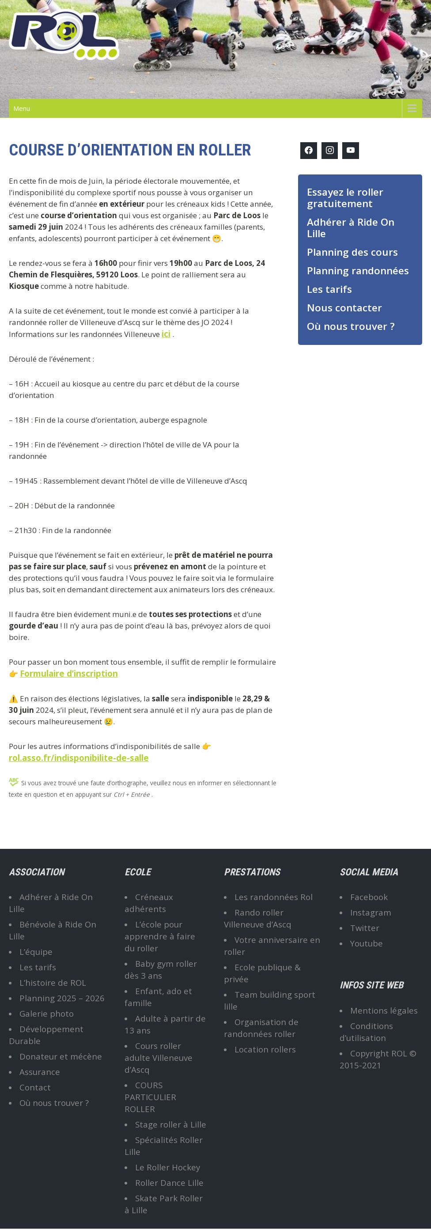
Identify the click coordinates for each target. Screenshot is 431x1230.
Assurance (39, 1071)
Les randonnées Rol (273, 896)
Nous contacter (344, 307)
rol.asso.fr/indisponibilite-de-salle (79, 757)
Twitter (364, 927)
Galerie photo (46, 1013)
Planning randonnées (358, 270)
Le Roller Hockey (167, 1167)
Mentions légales (384, 1010)
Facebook (369, 896)
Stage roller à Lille (170, 1124)
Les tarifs (329, 289)
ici (166, 333)
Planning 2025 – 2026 (62, 997)
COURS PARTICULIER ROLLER (150, 1096)
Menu (21, 108)
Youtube (366, 943)
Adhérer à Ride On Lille (350, 227)
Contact (35, 1087)
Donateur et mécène (60, 1056)
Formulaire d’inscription (69, 673)
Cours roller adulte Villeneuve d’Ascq (159, 1057)
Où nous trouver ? (351, 326)
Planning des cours (352, 252)
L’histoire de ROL (52, 982)
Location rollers (265, 1049)
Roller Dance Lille (169, 1182)
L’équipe (36, 951)
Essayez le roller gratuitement (345, 197)
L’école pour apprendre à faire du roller (160, 936)
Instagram (370, 912)
